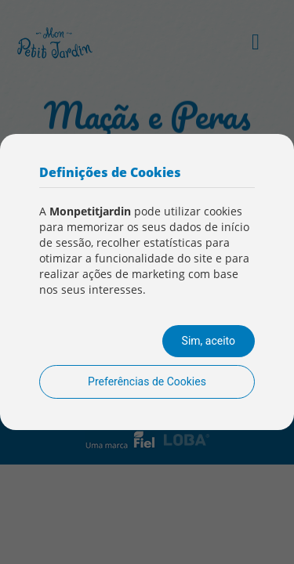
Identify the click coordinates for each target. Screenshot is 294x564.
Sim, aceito (208, 340)
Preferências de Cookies (147, 381)
